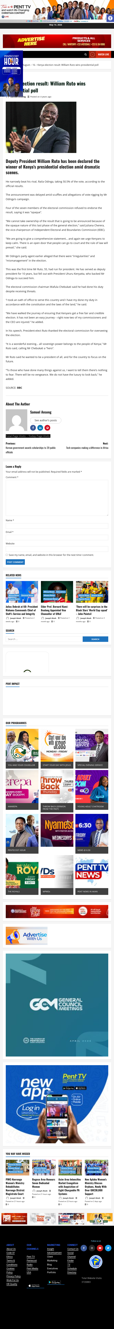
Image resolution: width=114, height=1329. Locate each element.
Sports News (84, 599)
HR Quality (11, 1284)
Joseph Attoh (13, 618)
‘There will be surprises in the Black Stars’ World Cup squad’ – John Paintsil (92, 610)
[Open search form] (86, 54)
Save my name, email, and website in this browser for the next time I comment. (51, 555)
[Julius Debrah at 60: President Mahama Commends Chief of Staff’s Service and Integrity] (22, 592)
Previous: (31, 447)
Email (9, 532)
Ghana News (14, 599)
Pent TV (31, 1256)
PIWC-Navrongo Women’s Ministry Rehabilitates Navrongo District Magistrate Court (15, 1186)
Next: (82, 445)
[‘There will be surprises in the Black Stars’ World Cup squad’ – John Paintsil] (92, 592)
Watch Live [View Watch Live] (99, 54)
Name (10, 520)
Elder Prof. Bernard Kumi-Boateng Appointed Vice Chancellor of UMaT (54, 610)
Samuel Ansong (16, 97)
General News (27, 595)
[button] (110, 18)
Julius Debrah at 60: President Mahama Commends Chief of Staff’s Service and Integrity (22, 610)
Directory (71, 1272)
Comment (12, 477)
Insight (50, 1249)
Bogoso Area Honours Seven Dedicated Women (43, 1182)
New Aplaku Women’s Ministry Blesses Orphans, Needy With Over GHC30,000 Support (96, 1186)
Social (70, 1252)
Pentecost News (51, 599)
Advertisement (54, 1252)
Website (10, 543)
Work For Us (12, 1280)
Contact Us (72, 1249)
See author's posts (46, 420)
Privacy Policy (13, 1276)
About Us (11, 1249)
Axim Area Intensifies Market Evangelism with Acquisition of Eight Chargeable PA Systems (69, 1186)
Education (61, 592)
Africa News (14, 595)
